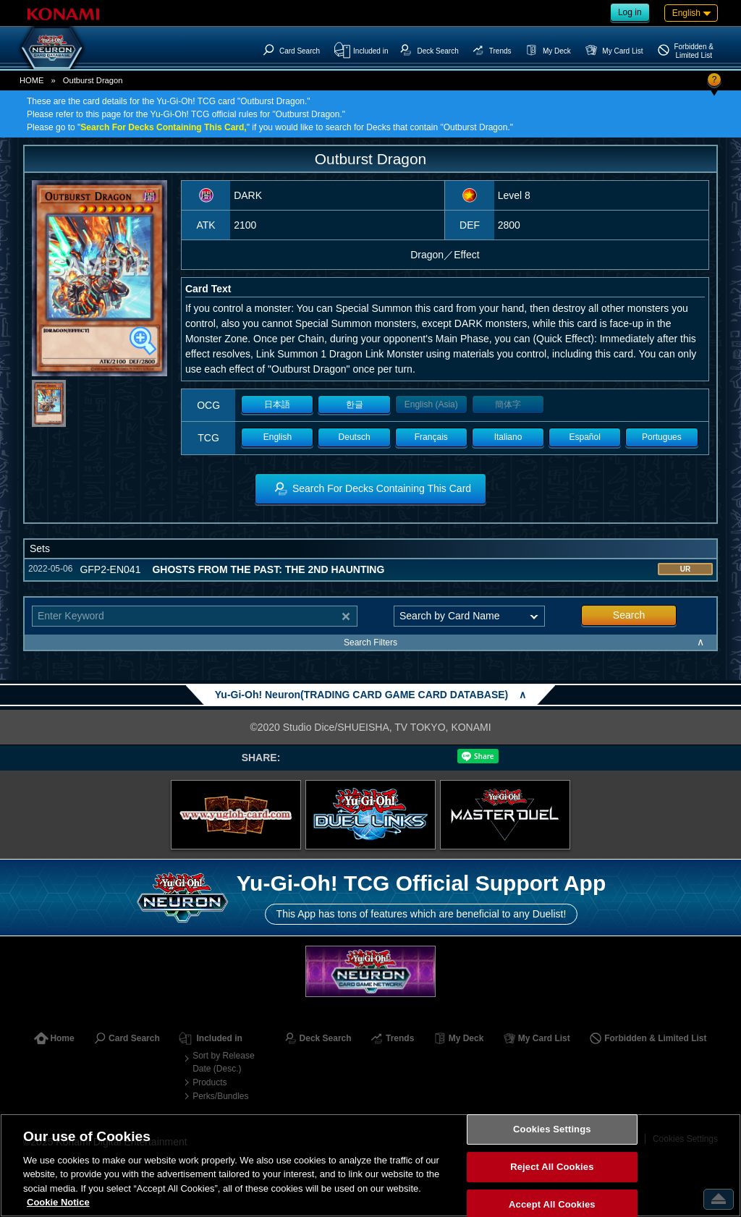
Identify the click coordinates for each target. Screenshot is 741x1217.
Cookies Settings (552, 1129)
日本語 (277, 404)
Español (585, 437)
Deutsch (354, 437)
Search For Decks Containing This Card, (163, 127)
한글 (354, 404)
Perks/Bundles (220, 1096)
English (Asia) (431, 404)
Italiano (508, 437)
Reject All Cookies (551, 1166)
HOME (32, 80)
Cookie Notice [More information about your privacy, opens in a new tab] (58, 1202)
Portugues (662, 437)
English (277, 437)
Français (431, 437)
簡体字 (508, 404)
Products (209, 1082)
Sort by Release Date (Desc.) (223, 1062)
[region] (370, 1165)
